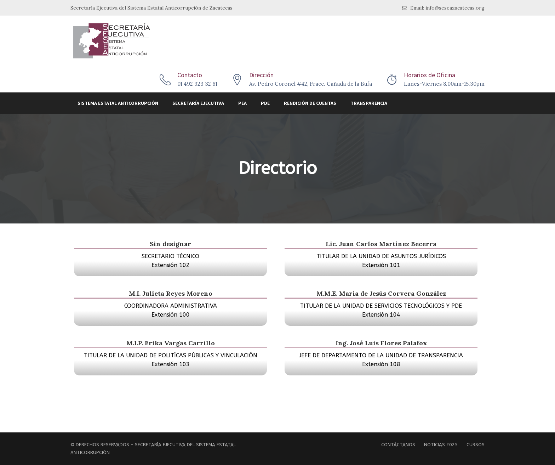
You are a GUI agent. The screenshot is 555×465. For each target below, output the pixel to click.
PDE (265, 103)
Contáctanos (398, 444)
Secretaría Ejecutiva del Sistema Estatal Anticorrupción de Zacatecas (151, 8)
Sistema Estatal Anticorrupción (118, 103)
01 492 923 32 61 (197, 83)
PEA (242, 103)
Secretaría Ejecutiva (198, 103)
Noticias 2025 (441, 444)
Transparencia (368, 103)
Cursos (476, 444)
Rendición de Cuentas (310, 103)
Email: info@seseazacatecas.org (443, 8)
